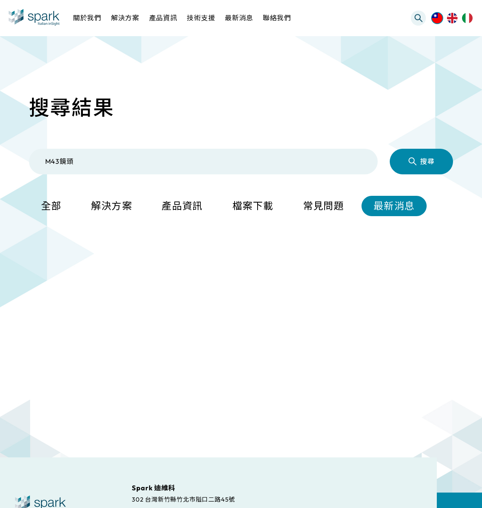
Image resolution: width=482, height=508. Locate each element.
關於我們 (87, 18)
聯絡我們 (277, 18)
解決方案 (111, 206)
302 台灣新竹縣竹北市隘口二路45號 (183, 499)
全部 (51, 206)
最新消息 (394, 206)
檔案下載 (252, 206)
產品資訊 (182, 206)
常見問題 (323, 206)
